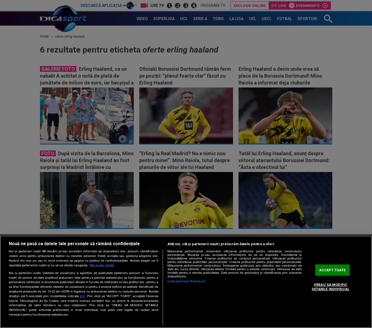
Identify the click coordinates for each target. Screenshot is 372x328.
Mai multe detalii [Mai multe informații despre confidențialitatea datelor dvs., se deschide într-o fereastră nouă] (102, 265)
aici (82, 296)
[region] (186, 282)
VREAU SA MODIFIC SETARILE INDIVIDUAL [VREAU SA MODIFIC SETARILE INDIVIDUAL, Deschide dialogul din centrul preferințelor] (330, 287)
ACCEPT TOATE (332, 270)
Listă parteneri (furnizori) (186, 281)
